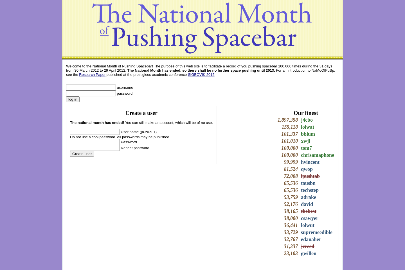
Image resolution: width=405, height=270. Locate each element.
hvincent (310, 162)
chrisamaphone (317, 155)
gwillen (308, 253)
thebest (308, 211)
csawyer (309, 218)
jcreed (307, 246)
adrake (308, 197)
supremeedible (316, 232)
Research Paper (92, 74)
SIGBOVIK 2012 (201, 74)
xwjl (305, 141)
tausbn (308, 183)
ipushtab (310, 176)
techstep (310, 190)
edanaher (311, 239)
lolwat (307, 127)
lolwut (307, 225)
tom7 (306, 148)
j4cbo (307, 120)
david (307, 204)
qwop (307, 169)
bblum (308, 134)
